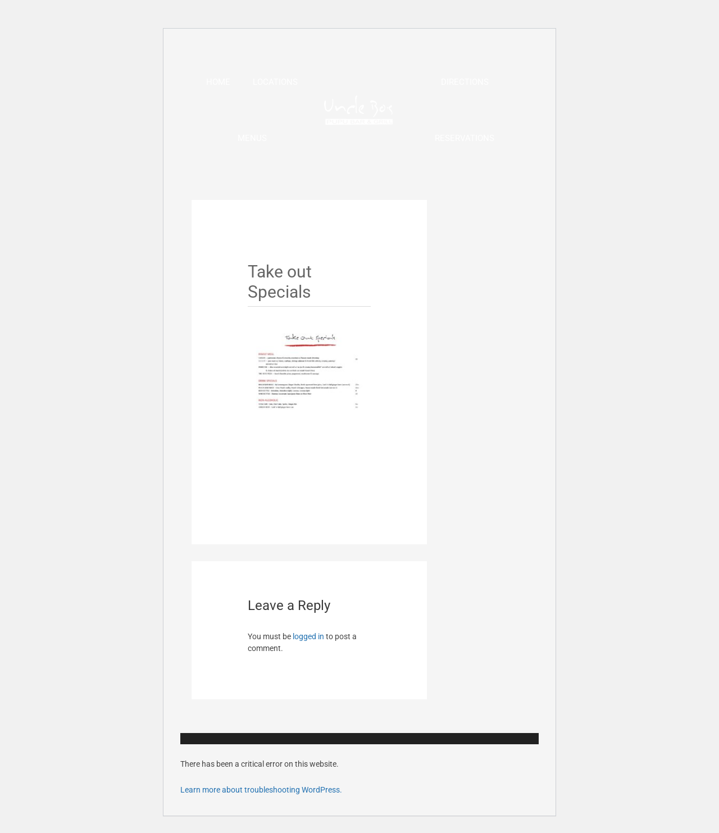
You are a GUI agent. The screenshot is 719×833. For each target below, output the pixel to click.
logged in (308, 636)
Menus (252, 138)
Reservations (464, 138)
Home (218, 82)
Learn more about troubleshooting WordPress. (261, 789)
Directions (465, 82)
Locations (275, 82)
